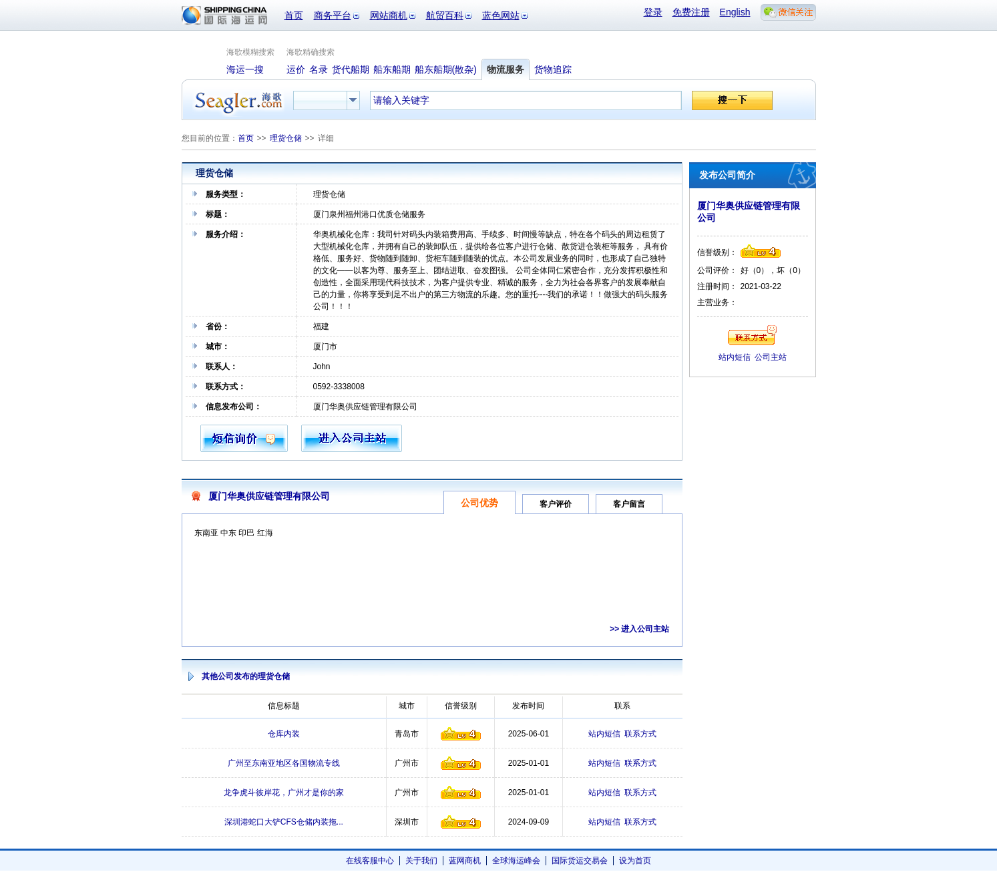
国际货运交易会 (580, 860)
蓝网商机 (465, 860)
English (735, 12)
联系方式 (640, 733)
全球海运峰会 (516, 860)
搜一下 (732, 100)
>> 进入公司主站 (639, 629)
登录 (653, 12)
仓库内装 (284, 733)
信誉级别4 (461, 733)
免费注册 (691, 12)
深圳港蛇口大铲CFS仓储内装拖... (283, 822)
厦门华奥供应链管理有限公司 (269, 496)
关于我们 (421, 860)
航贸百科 (444, 15)
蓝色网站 (501, 15)
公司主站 (771, 357)
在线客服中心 (370, 860)
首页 (293, 15)
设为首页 (635, 860)
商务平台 (332, 15)
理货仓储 (286, 138)
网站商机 (388, 15)
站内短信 (604, 733)
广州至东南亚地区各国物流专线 (284, 763)
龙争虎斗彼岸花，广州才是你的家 (284, 792)
